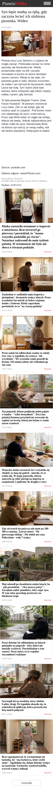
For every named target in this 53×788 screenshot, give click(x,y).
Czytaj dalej (26, 783)
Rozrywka (47, 252)
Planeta (14, 3)
